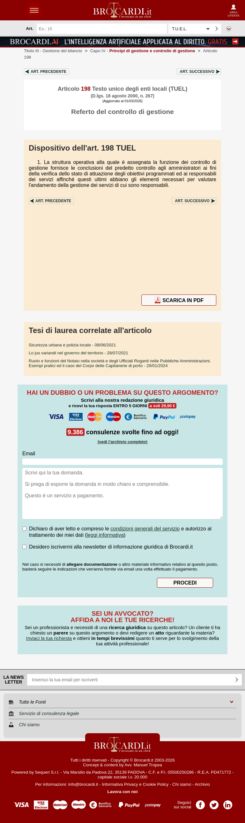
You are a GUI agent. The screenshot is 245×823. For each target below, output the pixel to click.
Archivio (202, 784)
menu (34, 10)
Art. (48, 71)
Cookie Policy (155, 784)
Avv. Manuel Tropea (143, 765)
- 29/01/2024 (120, 363)
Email (28, 453)
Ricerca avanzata (229, 29)
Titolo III (53, 50)
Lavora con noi (123, 791)
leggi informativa (105, 535)
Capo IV (142, 50)
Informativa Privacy (120, 784)
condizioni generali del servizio (145, 528)
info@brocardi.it (83, 784)
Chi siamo (181, 784)
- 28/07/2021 (78, 353)
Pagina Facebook (200, 802)
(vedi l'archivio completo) (122, 441)
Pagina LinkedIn (227, 802)
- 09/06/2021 (72, 345)
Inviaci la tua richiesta (49, 638)
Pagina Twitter (214, 802)
